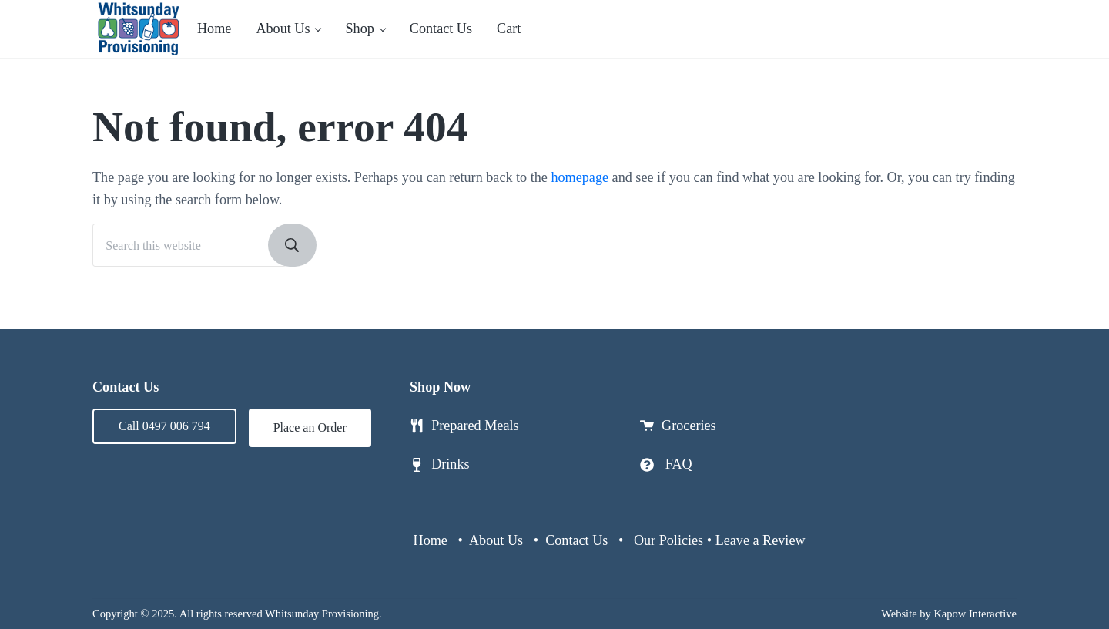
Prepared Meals (474, 425)
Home (430, 540)
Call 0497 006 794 (164, 425)
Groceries (689, 425)
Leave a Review (760, 540)
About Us (496, 540)
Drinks (450, 464)
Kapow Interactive (975, 613)
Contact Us (576, 540)
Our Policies (668, 540)
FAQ (678, 464)
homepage (579, 177)
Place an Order (310, 427)
